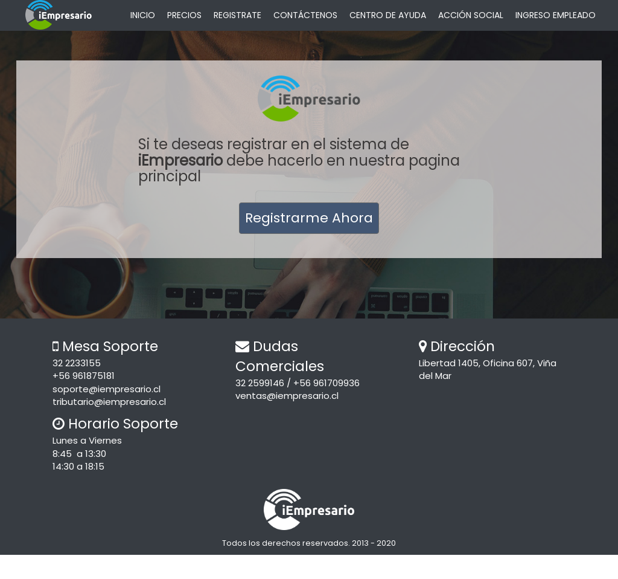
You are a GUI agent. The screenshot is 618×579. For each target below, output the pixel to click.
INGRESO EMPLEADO (555, 15)
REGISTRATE (237, 15)
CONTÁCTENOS (305, 15)
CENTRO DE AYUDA (387, 15)
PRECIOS (184, 15)
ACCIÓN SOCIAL (470, 15)
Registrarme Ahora (309, 218)
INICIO (142, 15)
